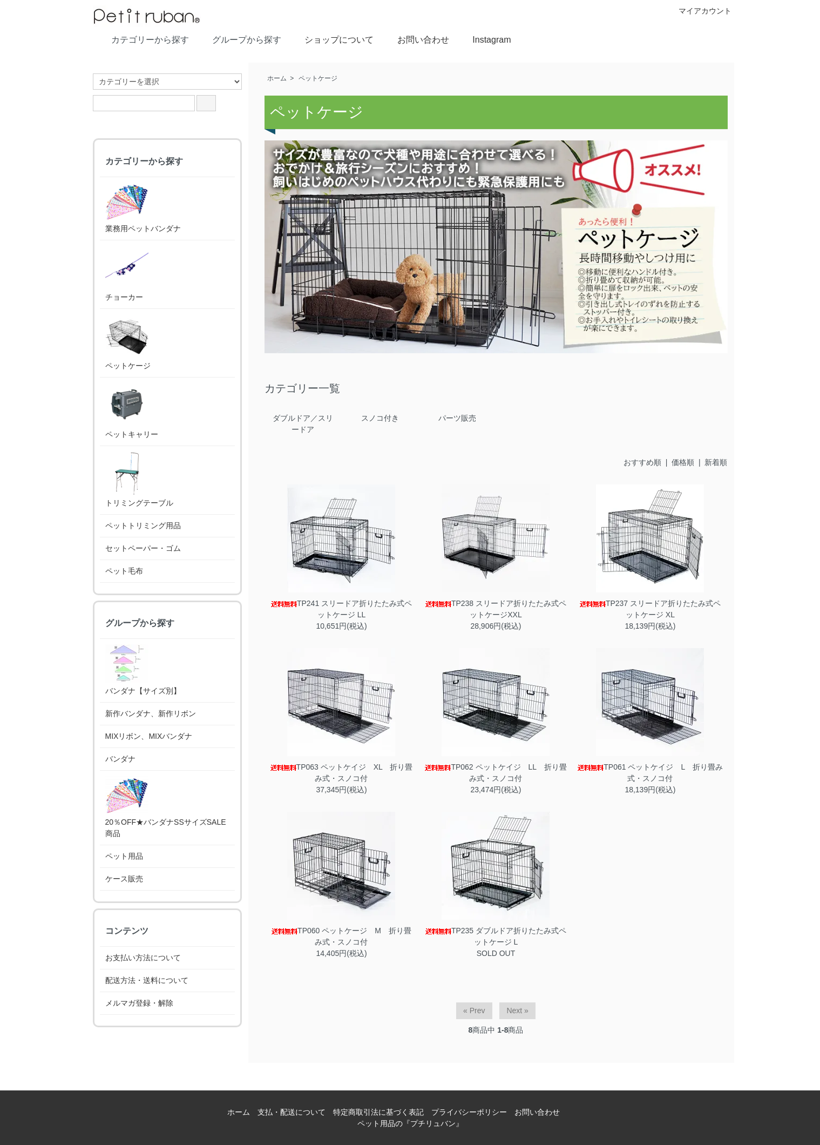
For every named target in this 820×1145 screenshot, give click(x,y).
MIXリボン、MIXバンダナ (149, 736)
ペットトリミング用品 (143, 525)
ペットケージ (318, 78)
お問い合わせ (415, 38)
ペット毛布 (124, 571)
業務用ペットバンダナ (143, 208)
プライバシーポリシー (469, 1112)
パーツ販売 (457, 418)
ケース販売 (124, 878)
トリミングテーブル (139, 479)
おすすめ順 (642, 462)
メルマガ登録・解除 (139, 1003)
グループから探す (238, 38)
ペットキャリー (131, 411)
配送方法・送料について (146, 980)
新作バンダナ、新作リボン (150, 713)
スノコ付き (380, 418)
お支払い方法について (143, 957)
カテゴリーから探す (142, 38)
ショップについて (331, 38)
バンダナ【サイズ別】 (143, 669)
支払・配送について (291, 1112)
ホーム (277, 78)
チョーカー (126, 273)
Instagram (484, 38)
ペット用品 (124, 856)
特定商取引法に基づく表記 (378, 1112)
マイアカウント (699, 10)
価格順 (683, 462)
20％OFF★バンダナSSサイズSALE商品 (165, 807)
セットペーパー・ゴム (143, 548)
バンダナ (120, 759)
